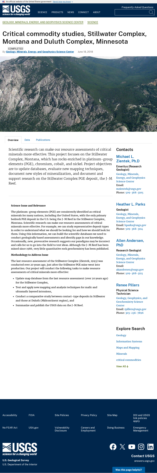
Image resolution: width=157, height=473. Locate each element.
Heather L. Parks (130, 204)
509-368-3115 (134, 273)
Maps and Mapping (128, 347)
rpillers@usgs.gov (135, 309)
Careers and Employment (88, 429)
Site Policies (62, 415)
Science (42, 12)
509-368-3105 (134, 192)
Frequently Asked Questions (137, 7)
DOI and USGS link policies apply (141, 418)
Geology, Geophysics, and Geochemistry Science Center (131, 302)
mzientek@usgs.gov (128, 188)
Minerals (121, 353)
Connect (83, 12)
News (70, 12)
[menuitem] (42, 10)
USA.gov (33, 427)
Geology (121, 335)
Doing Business (115, 427)
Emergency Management (140, 429)
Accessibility (9, 415)
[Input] (135, 12)
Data (27, 139)
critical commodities (128, 359)
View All (122, 366)
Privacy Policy (89, 415)
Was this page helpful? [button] (128, 469)
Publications (43, 139)
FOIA (31, 415)
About (96, 12)
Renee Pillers (127, 285)
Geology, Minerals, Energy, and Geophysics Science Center (42, 22)
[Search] (151, 12)
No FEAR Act (9, 427)
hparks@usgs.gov (135, 225)
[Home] (16, 14)
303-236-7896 (134, 312)
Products (57, 12)
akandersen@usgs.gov (130, 269)
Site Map (112, 415)
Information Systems (129, 341)
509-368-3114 (134, 228)
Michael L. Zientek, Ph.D (128, 158)
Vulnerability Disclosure (62, 429)
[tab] (13, 139)
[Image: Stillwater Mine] (78, 94)
